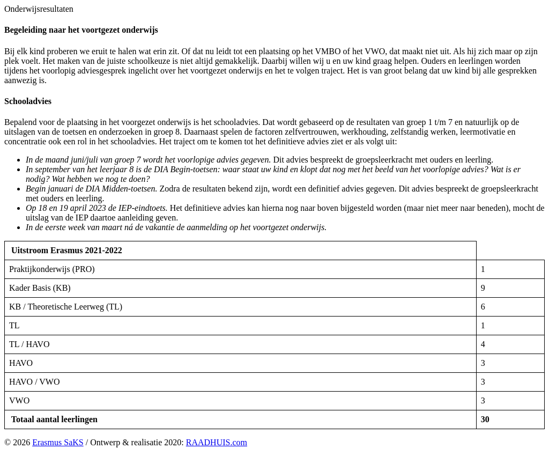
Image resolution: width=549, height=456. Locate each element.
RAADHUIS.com (216, 442)
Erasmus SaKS (58, 442)
